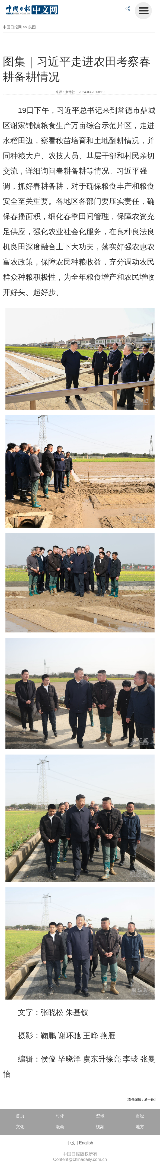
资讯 (100, 1116)
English (86, 1143)
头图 (32, 27)
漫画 (60, 1126)
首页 (20, 1116)
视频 (100, 1126)
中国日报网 (12, 27)
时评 (60, 1116)
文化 (20, 1126)
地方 (140, 1126)
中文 (71, 1143)
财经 (140, 1116)
